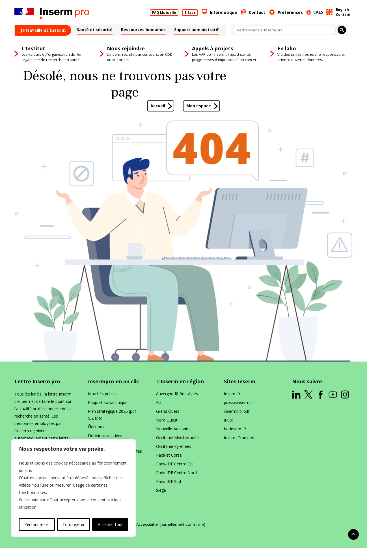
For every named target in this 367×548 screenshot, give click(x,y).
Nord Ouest (167, 420)
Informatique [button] (223, 12)
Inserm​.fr (232, 393)
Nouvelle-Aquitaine (173, 428)
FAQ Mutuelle (164, 12)
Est (159, 402)
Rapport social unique (108, 402)
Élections (96, 426)
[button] (95, 30)
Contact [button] (257, 12)
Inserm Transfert (239, 437)
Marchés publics (102, 393)
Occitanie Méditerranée (177, 437)
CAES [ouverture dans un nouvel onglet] (318, 12)
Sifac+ (190, 12)
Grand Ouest (167, 411)
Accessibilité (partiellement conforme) (170, 524)
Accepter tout (110, 524)
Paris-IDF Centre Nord (176, 472)
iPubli (229, 420)
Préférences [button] (290, 12)
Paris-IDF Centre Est (174, 464)
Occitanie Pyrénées (173, 446)
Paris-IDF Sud (168, 481)
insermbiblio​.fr (237, 411)
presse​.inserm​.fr (238, 402)
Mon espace (198, 105)
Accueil (157, 105)
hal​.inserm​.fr (235, 428)
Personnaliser (36, 524)
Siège (161, 490)
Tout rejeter (73, 524)
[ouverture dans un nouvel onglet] (296, 394)
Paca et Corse (169, 455)
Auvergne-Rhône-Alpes (177, 393)
